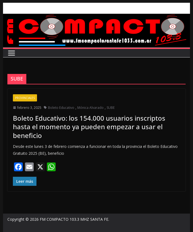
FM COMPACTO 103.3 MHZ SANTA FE (74, 219)
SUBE (111, 107)
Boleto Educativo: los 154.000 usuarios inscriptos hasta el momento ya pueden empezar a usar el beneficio (89, 127)
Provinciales (25, 98)
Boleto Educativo (61, 107)
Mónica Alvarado (90, 107)
